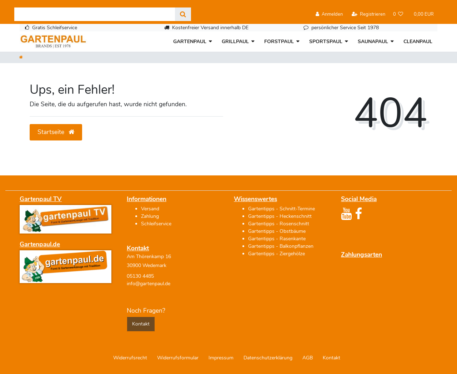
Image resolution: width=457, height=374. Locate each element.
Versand (150, 208)
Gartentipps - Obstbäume (277, 231)
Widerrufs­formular (178, 357)
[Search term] (94, 14)
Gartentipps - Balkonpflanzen (280, 246)
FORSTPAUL (279, 41)
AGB (307, 357)
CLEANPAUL (417, 41)
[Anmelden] (329, 14)
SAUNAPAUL (373, 41)
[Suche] (183, 14)
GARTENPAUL (189, 41)
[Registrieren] (368, 14)
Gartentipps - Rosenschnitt (278, 223)
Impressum (221, 357)
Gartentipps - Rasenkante (277, 238)
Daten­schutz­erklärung (267, 357)
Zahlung (150, 216)
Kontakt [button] (141, 324)
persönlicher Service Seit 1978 (345, 27)
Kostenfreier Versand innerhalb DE (210, 27)
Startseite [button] (55, 132)
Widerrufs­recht (130, 357)
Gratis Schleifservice (54, 27)
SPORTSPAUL (325, 41)
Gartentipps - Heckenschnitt (280, 216)
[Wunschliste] (398, 14)
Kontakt (331, 357)
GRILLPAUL (235, 41)
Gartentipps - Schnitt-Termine (281, 208)
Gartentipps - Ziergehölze (276, 253)
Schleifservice (156, 223)
